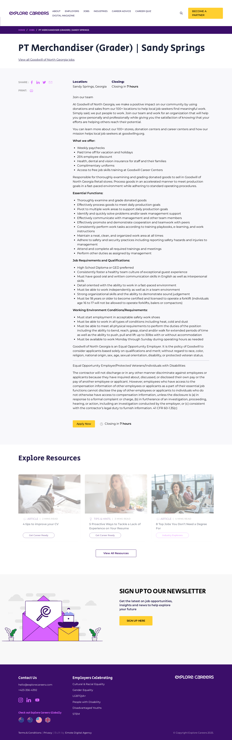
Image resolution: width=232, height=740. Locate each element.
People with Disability (87, 702)
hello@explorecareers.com (35, 684)
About (56, 11)
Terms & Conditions (29, 732)
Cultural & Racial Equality (89, 684)
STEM (76, 714)
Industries (100, 11)
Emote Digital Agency (78, 732)
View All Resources (116, 553)
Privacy (48, 732)
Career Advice (121, 11)
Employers (72, 11)
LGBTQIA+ (79, 696)
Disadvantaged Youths (87, 707)
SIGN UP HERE (136, 620)
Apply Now (84, 423)
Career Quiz (143, 11)
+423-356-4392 (27, 690)
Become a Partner (199, 13)
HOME (21, 30)
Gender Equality (83, 690)
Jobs (86, 11)
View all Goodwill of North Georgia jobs (46, 59)
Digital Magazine (63, 15)
